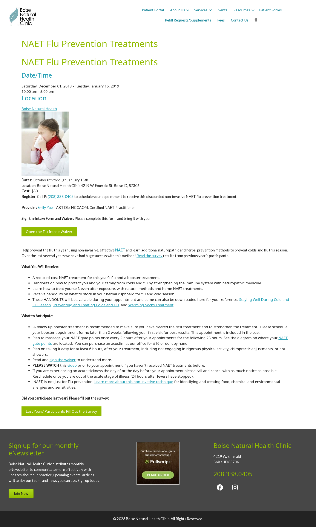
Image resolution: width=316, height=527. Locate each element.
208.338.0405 (232, 474)
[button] (188, 10)
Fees (221, 20)
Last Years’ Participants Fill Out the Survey (61, 411)
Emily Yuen (46, 207)
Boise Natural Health (39, 108)
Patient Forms (270, 10)
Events (221, 10)
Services (200, 10)
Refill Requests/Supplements (188, 20)
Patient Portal (153, 10)
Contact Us (239, 20)
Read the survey (150, 255)
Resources (241, 10)
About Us (177, 10)
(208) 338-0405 (61, 196)
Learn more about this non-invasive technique (133, 381)
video (72, 365)
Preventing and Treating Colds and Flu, (86, 304)
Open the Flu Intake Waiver (49, 231)
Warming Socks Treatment (150, 304)
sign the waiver (63, 359)
